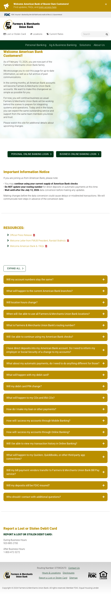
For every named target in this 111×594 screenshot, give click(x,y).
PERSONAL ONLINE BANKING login (30, 154)
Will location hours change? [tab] (55, 302)
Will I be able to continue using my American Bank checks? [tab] (55, 336)
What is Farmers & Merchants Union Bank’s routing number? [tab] (55, 325)
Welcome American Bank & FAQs (27, 246)
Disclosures (68, 573)
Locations (37, 34)
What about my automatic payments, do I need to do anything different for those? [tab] (55, 363)
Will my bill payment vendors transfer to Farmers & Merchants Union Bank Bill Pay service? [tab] (55, 472)
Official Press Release (21, 235)
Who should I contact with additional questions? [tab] (55, 496)
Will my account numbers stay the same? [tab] (55, 279)
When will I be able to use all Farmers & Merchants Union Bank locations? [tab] (55, 313)
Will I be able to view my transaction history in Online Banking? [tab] (55, 443)
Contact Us (74, 568)
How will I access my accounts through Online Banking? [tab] (55, 432)
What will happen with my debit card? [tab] (55, 374)
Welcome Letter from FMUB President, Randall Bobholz (38, 240)
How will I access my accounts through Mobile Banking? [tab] (55, 420)
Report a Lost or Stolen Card (53, 577)
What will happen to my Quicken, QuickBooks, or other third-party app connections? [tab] (55, 456)
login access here (47, 7)
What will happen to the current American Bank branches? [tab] (55, 290)
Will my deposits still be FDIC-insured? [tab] (55, 485)
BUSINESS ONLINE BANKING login (78, 154)
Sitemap (73, 577)
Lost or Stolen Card (16, 34)
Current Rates (56, 34)
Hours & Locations (51, 573)
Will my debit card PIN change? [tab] (55, 386)
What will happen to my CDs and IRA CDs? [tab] (55, 397)
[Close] (106, 4)
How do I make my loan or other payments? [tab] (55, 409)
